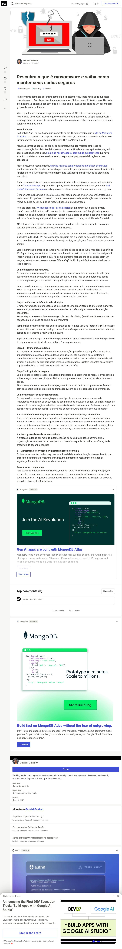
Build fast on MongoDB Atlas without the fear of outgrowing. (64, 726)
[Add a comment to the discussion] (68, 601)
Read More (23, 574)
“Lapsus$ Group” (32, 185)
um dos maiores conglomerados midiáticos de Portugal (79, 165)
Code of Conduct (58, 610)
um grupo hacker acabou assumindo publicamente (72, 152)
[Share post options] (5, 108)
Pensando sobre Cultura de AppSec (65, 829)
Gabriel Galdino (30, 60)
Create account (111, 3)
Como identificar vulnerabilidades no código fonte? (65, 840)
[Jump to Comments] (5, 80)
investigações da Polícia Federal (53, 207)
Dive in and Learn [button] (30, 933)
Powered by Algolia (79, 4)
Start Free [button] (23, 744)
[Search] (12, 3)
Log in (95, 3)
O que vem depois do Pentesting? (65, 818)
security (36, 88)
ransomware (24, 88)
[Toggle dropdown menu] (113, 490)
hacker (47, 88)
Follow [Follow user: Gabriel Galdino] (66, 769)
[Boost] (5, 99)
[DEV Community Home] (4, 3)
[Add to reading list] (5, 90)
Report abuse (74, 610)
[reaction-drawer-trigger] (5, 69)
